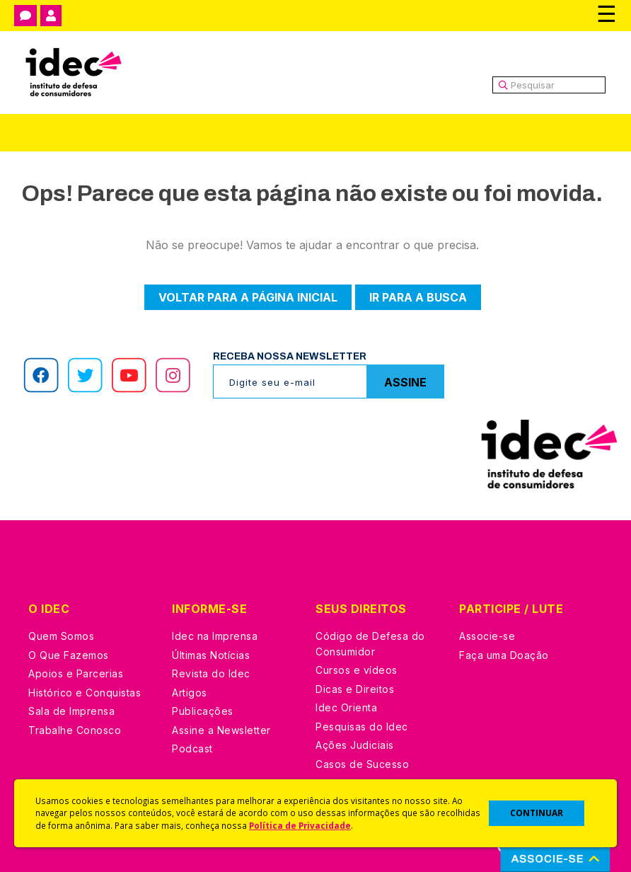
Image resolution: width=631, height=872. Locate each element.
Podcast (192, 748)
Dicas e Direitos (355, 689)
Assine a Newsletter (221, 730)
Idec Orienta (346, 707)
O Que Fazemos (68, 655)
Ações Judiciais (355, 745)
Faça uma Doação (504, 655)
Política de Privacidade (300, 825)
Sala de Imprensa (71, 711)
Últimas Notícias (211, 655)
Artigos (189, 693)
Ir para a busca (418, 297)
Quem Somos (61, 636)
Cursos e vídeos (357, 670)
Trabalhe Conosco (74, 730)
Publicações (202, 711)
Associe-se (487, 636)
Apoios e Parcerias (75, 673)
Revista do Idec (211, 673)
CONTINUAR (536, 813)
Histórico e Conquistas (84, 693)
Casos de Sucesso (362, 764)
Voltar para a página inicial (247, 297)
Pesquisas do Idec (362, 727)
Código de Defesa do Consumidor (370, 644)
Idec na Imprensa (214, 636)
